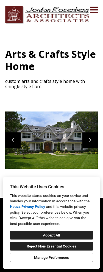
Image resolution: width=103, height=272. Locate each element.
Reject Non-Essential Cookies (51, 246)
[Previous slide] (13, 140)
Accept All (51, 235)
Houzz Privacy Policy (27, 206)
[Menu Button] (94, 9)
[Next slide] (90, 140)
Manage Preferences (51, 257)
